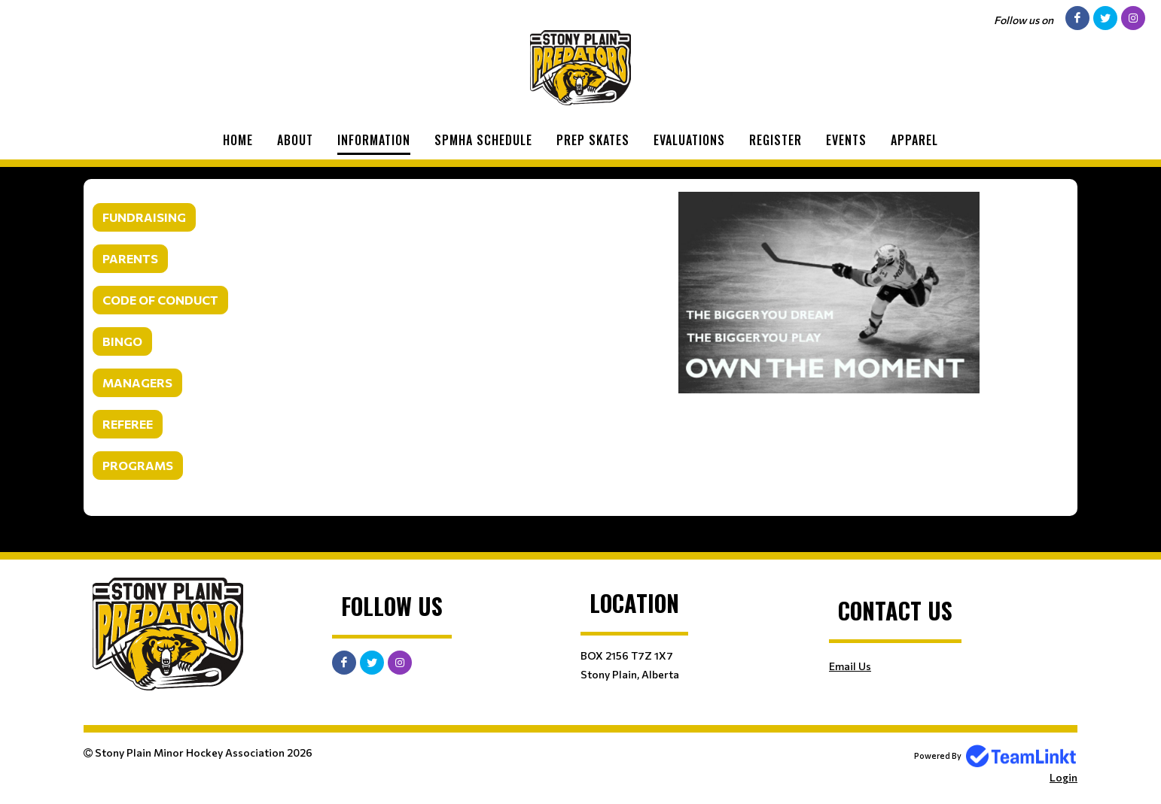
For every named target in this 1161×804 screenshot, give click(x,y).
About (295, 140)
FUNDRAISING (144, 217)
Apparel (914, 140)
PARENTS (130, 258)
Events (846, 140)
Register (775, 140)
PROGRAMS (137, 465)
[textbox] (332, 336)
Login (1063, 777)
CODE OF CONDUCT (160, 300)
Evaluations (689, 140)
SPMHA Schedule (483, 140)
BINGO (122, 341)
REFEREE (127, 424)
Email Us (850, 666)
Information (373, 140)
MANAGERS (137, 382)
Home (238, 140)
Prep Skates (592, 140)
